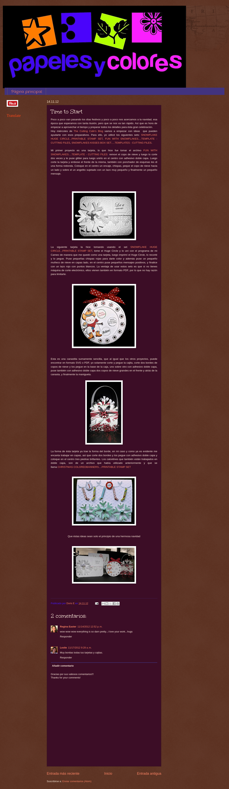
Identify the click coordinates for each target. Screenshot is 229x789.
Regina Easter (68, 626)
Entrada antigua (149, 773)
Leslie (63, 647)
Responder (66, 636)
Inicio (108, 773)
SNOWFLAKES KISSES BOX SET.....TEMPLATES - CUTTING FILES (112, 142)
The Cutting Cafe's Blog (88, 131)
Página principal (26, 92)
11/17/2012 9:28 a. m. (80, 647)
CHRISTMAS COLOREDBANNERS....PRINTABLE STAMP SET (94, 467)
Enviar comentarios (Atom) (76, 781)
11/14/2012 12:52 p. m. (89, 626)
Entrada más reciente (63, 773)
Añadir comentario (63, 665)
